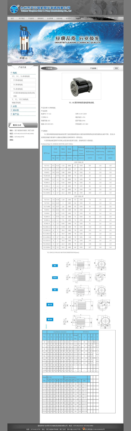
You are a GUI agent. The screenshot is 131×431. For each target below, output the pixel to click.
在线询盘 (59, 18)
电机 (15, 73)
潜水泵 (16, 110)
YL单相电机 (18, 89)
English (78, 18)
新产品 (16, 114)
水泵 (15, 106)
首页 (12, 18)
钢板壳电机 (16, 103)
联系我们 (69, 18)
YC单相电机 (18, 85)
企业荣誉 (50, 18)
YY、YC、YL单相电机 (21, 76)
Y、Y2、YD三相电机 (20, 99)
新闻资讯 (41, 18)
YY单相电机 (18, 80)
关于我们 (22, 18)
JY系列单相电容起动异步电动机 (24, 94)
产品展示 (31, 18)
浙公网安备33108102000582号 (94, 429)
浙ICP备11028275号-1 (74, 429)
